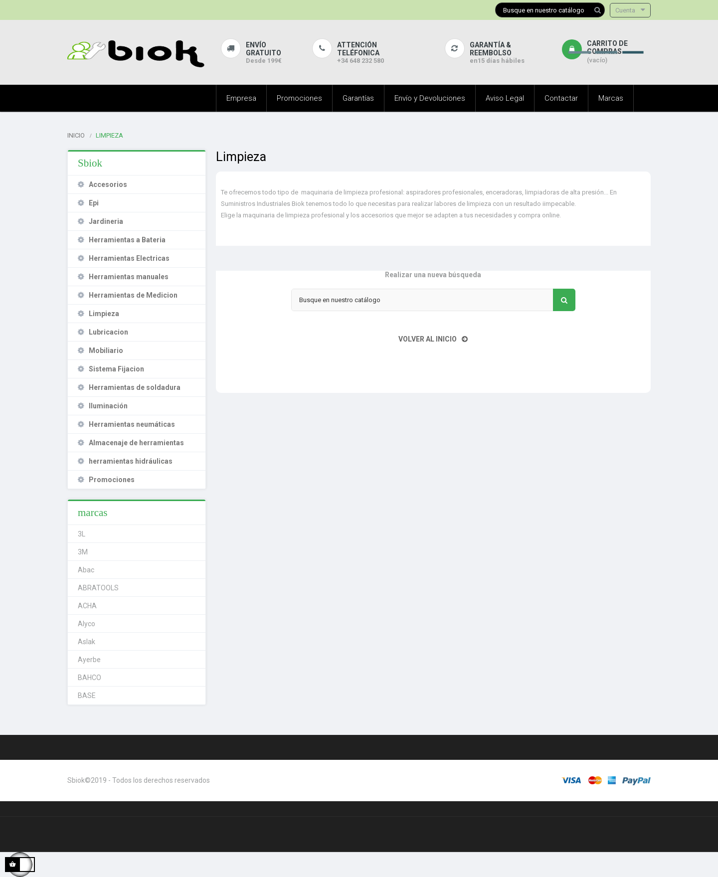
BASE (87, 696)
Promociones (112, 480)
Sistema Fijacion (116, 369)
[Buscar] (550, 9)
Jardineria (106, 221)
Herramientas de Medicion (133, 295)
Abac (86, 570)
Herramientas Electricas (129, 258)
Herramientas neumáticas (132, 424)
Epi (94, 203)
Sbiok (90, 163)
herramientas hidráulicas (131, 461)
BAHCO (89, 678)
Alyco (86, 624)
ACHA (87, 606)
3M (83, 552)
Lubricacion (108, 332)
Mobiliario (106, 350)
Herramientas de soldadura (134, 387)
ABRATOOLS (98, 588)
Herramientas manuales (129, 277)
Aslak (86, 642)
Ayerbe (89, 660)
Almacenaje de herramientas (136, 443)
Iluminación (108, 406)
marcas (92, 513)
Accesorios (108, 184)
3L (81, 534)
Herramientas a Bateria (127, 240)
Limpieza (104, 314)
